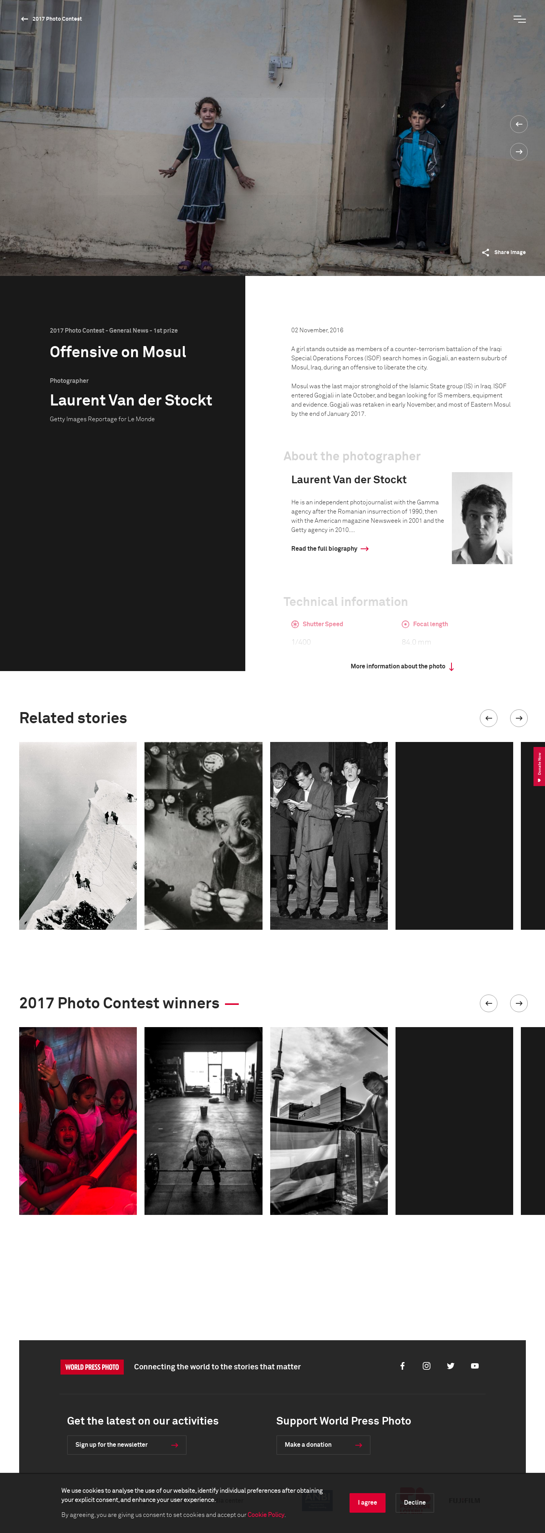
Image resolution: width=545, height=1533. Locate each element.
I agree (367, 1503)
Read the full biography (324, 549)
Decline (415, 1503)
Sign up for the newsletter (112, 1445)
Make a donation (308, 1445)
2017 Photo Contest (57, 19)
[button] (488, 718)
